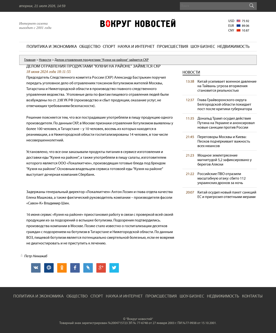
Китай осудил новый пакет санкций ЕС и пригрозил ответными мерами (226, 194)
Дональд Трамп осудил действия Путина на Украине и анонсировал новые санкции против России (226, 123)
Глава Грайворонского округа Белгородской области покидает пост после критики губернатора (224, 104)
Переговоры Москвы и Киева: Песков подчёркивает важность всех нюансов (223, 141)
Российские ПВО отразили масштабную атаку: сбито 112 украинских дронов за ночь (221, 178)
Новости (191, 72)
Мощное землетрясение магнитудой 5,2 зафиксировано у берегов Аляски (224, 159)
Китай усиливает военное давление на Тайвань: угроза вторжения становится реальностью (227, 86)
